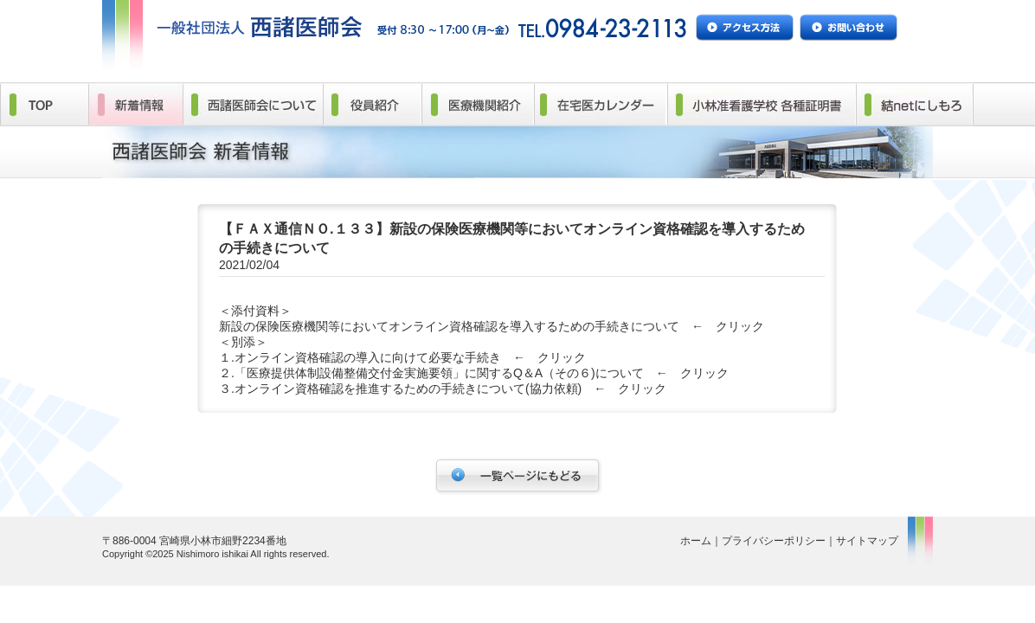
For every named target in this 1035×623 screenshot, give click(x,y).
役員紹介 (372, 104)
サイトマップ (867, 541)
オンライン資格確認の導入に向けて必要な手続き (368, 357)
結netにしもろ (914, 104)
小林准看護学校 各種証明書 (760, 104)
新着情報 (135, 104)
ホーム (695, 541)
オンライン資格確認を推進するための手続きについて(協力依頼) (408, 388)
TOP (44, 104)
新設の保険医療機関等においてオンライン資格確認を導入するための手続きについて (449, 326)
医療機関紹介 (477, 104)
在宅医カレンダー (600, 104)
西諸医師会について (253, 104)
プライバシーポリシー (774, 541)
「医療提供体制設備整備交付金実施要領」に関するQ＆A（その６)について (439, 373)
